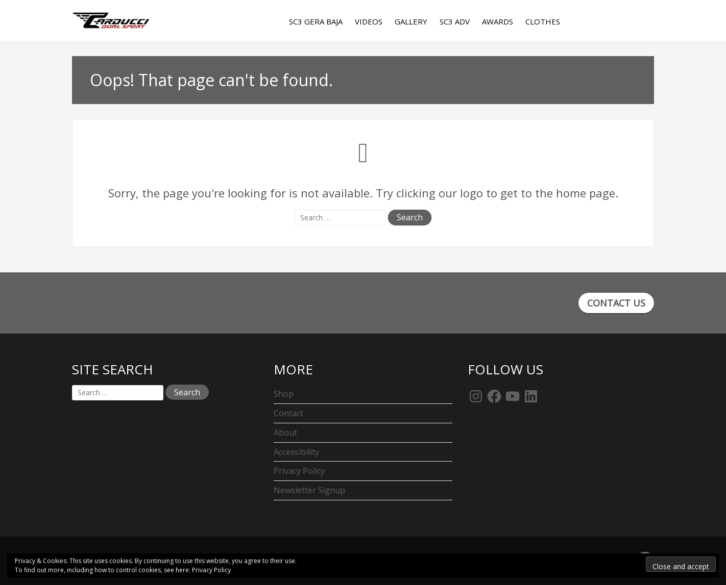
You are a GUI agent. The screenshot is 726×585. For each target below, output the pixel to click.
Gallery (411, 21)
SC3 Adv (455, 21)
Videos (368, 21)
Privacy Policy (299, 470)
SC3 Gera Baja (316, 21)
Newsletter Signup (309, 490)
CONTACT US (616, 303)
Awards (497, 21)
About (285, 432)
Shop (284, 393)
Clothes (542, 21)
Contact (288, 413)
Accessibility (296, 451)
